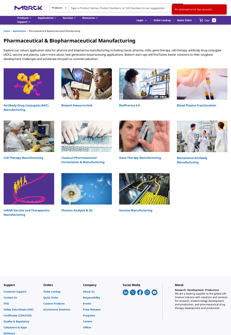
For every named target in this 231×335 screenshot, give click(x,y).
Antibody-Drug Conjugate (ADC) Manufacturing (26, 107)
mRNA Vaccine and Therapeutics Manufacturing (26, 212)
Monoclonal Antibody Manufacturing (192, 160)
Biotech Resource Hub (76, 105)
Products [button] (57, 7)
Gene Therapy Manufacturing (140, 158)
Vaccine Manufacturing (135, 210)
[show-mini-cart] (208, 20)
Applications (19, 31)
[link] (22, 291)
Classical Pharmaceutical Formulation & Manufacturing (82, 160)
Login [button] (141, 20)
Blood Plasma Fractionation (196, 105)
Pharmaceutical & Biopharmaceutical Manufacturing (54, 31)
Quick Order (184, 20)
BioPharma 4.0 (129, 105)
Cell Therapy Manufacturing (23, 158)
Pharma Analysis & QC (77, 210)
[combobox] (116, 8)
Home (7, 31)
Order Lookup (162, 20)
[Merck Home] (28, 8)
